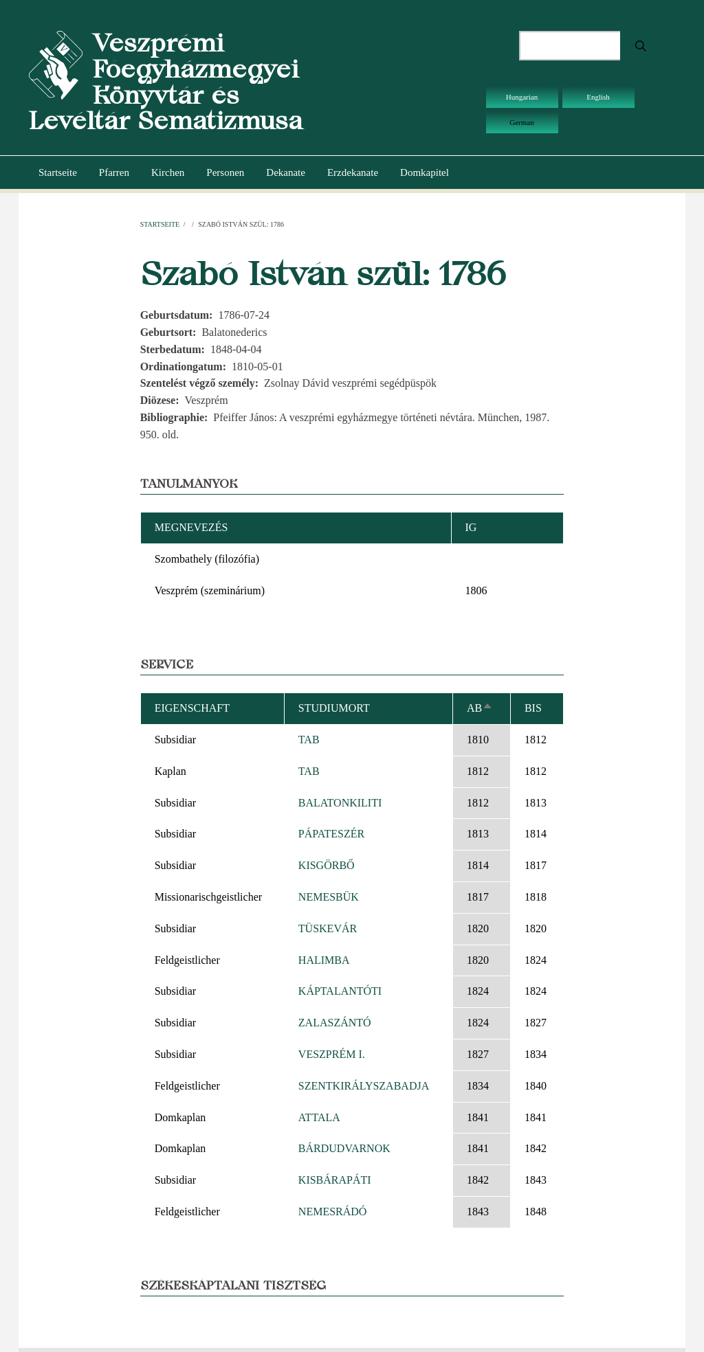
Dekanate (285, 172)
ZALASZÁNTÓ (334, 1022)
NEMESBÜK (328, 897)
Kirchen (167, 172)
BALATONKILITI (340, 803)
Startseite (57, 172)
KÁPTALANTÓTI (340, 991)
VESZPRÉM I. (331, 1054)
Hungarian (522, 97)
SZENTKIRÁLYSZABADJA (363, 1086)
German (521, 122)
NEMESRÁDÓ (332, 1211)
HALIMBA (324, 960)
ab (480, 708)
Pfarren (114, 172)
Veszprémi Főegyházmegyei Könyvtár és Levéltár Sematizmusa (165, 81)
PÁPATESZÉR (331, 834)
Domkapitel (424, 172)
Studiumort (334, 708)
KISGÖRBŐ (326, 865)
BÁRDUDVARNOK (344, 1148)
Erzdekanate (352, 172)
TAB (309, 739)
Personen (225, 172)
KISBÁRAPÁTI (334, 1180)
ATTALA (319, 1117)
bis (533, 708)
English (598, 97)
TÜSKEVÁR (327, 928)
